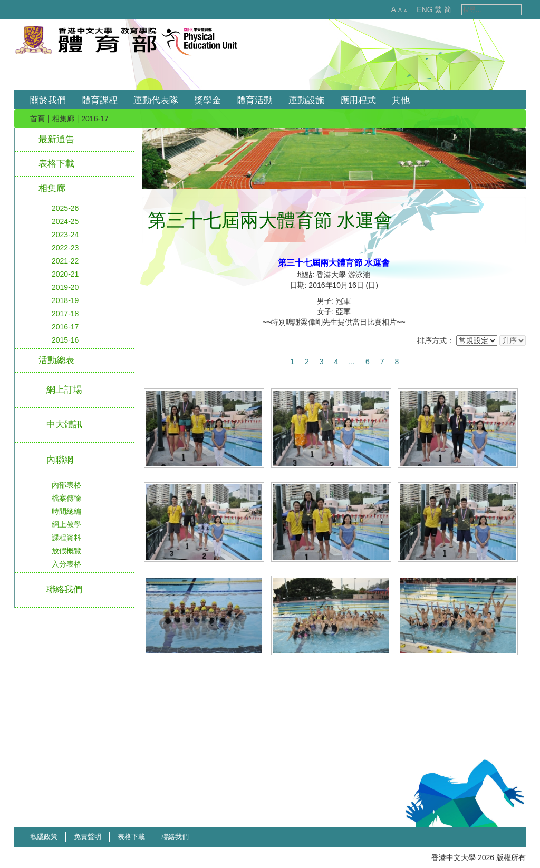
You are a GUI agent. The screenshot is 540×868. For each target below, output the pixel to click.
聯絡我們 (175, 837)
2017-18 (65, 313)
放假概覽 (66, 551)
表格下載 (56, 164)
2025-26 (65, 208)
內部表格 (66, 485)
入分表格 (66, 564)
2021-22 (65, 261)
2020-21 (65, 274)
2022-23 (65, 247)
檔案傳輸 (66, 498)
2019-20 (65, 287)
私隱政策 (43, 837)
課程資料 (66, 537)
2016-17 (65, 327)
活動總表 (56, 360)
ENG (413, 9)
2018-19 (65, 300)
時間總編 (66, 511)
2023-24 (65, 234)
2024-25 (65, 221)
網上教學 (66, 524)
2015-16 (65, 340)
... (352, 361)
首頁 (37, 118)
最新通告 (56, 139)
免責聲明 (87, 837)
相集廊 (63, 118)
